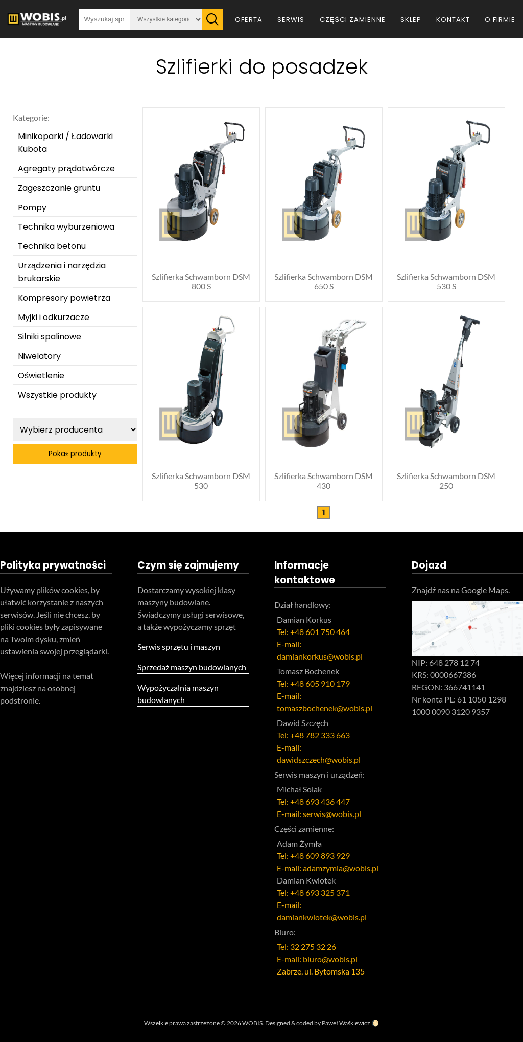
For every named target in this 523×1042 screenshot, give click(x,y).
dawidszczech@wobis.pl (319, 759)
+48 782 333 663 (320, 735)
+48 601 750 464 (320, 632)
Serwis (290, 20)
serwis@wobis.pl (332, 814)
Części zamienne (353, 20)
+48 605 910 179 (320, 683)
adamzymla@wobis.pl (340, 868)
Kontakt (453, 20)
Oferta (249, 20)
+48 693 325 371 (320, 892)
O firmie (500, 20)
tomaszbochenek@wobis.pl (324, 708)
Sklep (410, 20)
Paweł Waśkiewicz (346, 1023)
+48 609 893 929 (320, 855)
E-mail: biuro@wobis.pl (317, 959)
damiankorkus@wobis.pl (320, 656)
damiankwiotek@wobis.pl (322, 917)
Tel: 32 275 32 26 (306, 947)
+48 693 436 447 (320, 801)
